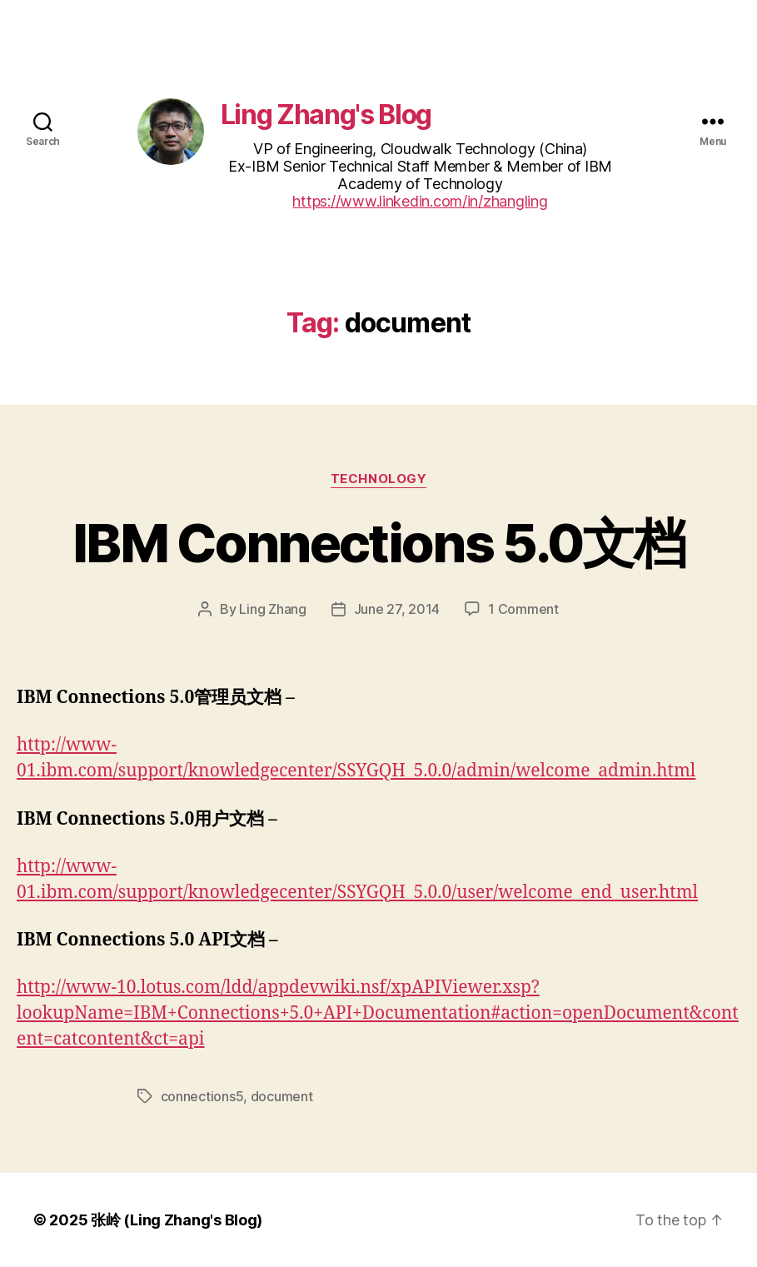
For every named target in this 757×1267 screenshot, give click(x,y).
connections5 (202, 1096)
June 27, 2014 (397, 609)
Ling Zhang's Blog (326, 114)
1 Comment (523, 609)
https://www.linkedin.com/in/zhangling (419, 201)
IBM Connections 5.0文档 (378, 543)
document (282, 1096)
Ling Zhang (272, 609)
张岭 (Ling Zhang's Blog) (176, 1220)
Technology (379, 478)
